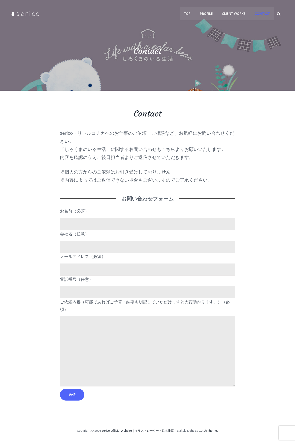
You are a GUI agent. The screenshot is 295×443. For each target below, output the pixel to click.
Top (187, 13)
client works (234, 13)
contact (262, 13)
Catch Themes (208, 430)
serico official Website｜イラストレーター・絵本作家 (138, 430)
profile (206, 13)
